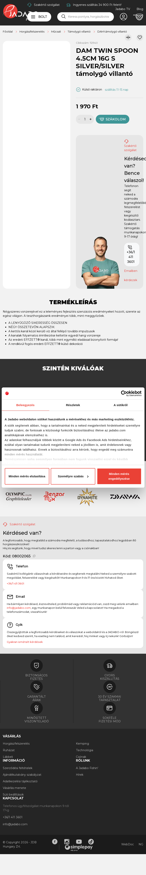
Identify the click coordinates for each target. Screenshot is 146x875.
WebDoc (127, 844)
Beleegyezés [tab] (25, 405)
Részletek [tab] (73, 405)
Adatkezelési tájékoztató (20, 781)
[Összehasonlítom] (128, 37)
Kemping (82, 743)
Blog (140, 9)
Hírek (79, 774)
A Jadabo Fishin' (87, 768)
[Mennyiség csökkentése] (79, 119)
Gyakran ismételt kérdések (25, 641)
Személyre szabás (73, 476)
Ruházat (9, 750)
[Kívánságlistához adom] (139, 37)
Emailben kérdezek (130, 275)
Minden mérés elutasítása (27, 476)
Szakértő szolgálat (47, 5)
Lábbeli (8, 757)
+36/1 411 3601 (131, 254)
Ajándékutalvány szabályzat (22, 774)
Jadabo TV (122, 9)
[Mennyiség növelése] (91, 119)
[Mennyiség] (84, 119)
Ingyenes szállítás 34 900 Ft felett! (97, 5)
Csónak (81, 757)
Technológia (84, 750)
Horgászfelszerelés (16, 743)
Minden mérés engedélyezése (119, 476)
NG (141, 844)
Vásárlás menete (14, 788)
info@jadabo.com (19, 607)
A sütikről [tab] (121, 405)
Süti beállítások (13, 794)
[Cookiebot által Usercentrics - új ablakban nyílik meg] (123, 393)
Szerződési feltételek (17, 768)
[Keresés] (63, 16)
